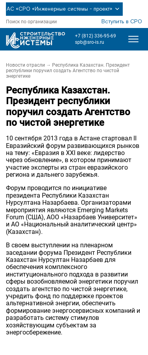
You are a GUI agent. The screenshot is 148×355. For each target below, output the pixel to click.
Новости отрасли (25, 65)
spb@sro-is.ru (89, 42)
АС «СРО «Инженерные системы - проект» (64, 9)
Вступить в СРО (121, 21)
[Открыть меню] (133, 39)
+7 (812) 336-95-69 (95, 36)
